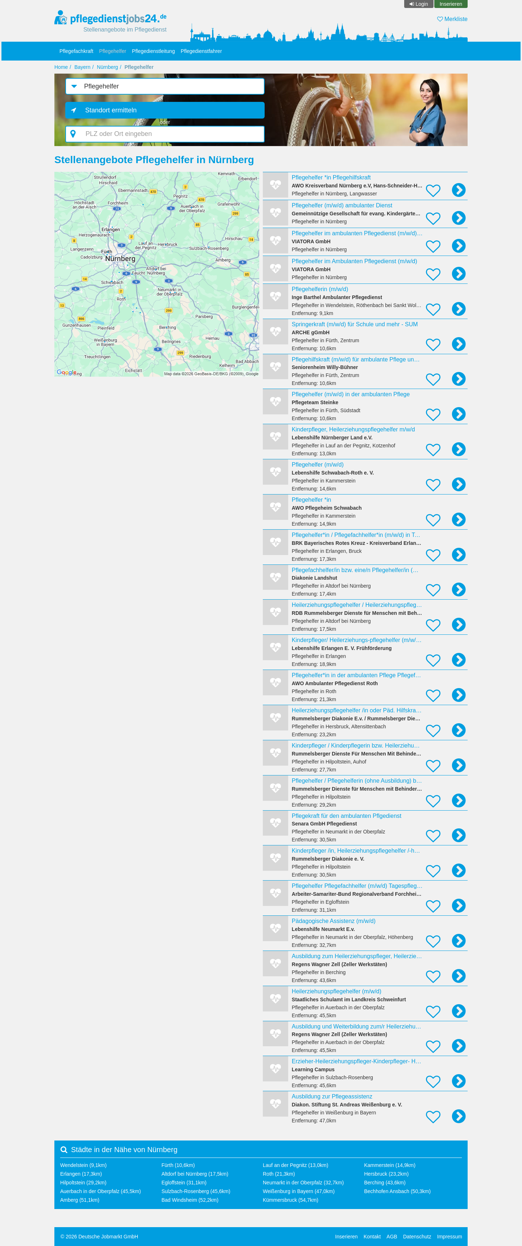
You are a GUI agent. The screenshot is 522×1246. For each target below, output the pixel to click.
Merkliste (452, 19)
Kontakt (372, 1236)
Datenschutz (417, 1236)
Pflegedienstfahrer (201, 51)
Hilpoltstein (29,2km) (83, 1182)
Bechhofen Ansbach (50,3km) (397, 1191)
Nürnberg (107, 67)
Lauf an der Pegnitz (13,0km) (295, 1165)
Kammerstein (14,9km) (390, 1165)
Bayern (82, 67)
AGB (391, 1236)
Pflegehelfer (112, 51)
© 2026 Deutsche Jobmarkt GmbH (99, 1236)
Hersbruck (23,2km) (386, 1174)
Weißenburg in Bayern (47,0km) (299, 1191)
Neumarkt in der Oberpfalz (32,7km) (303, 1182)
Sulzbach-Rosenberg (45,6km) (196, 1191)
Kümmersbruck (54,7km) (290, 1200)
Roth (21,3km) (279, 1174)
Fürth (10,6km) (178, 1165)
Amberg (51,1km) (79, 1200)
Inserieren (451, 4)
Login (421, 4)
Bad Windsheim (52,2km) (190, 1200)
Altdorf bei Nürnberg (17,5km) (195, 1174)
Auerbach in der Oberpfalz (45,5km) (100, 1191)
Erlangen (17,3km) (81, 1174)
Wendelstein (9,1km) (83, 1165)
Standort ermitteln (111, 110)
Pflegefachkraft (76, 51)
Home (61, 67)
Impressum (449, 1236)
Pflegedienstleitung (153, 51)
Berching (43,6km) (385, 1182)
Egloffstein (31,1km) (184, 1182)
